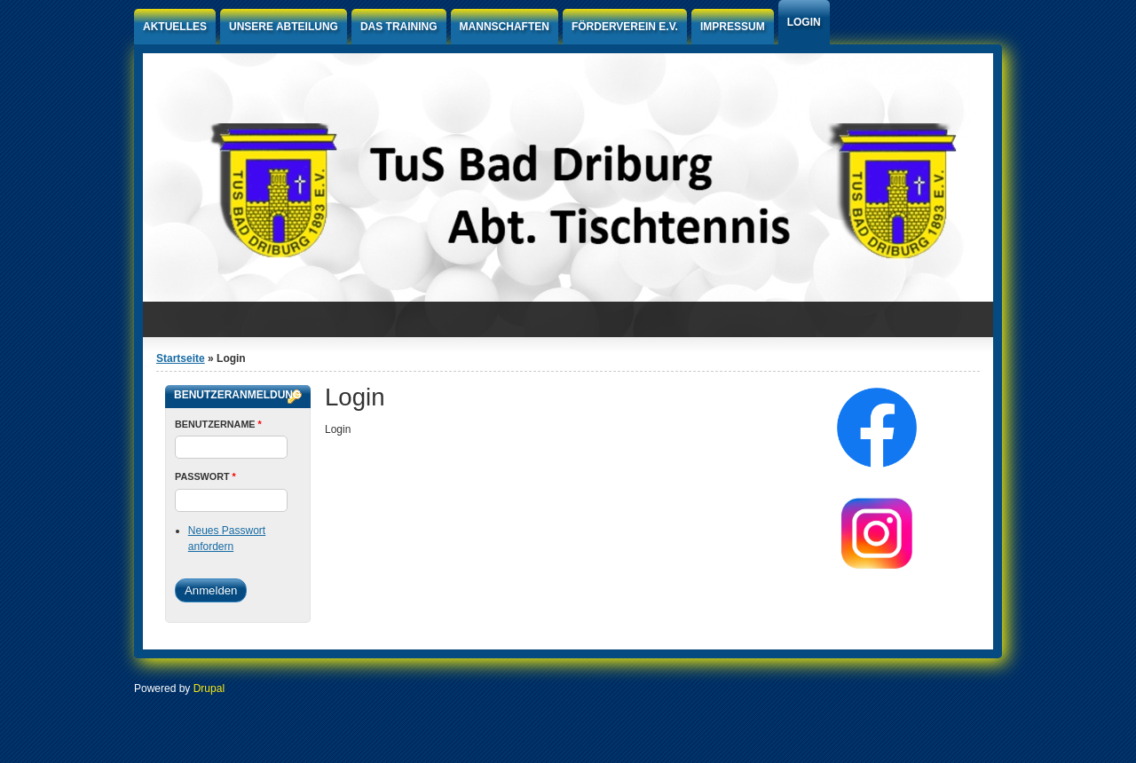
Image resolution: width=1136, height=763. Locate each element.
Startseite (180, 358)
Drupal (209, 688)
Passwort (205, 476)
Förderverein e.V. (625, 26)
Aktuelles (175, 26)
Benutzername (218, 424)
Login (804, 22)
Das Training (399, 26)
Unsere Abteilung (283, 26)
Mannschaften (504, 26)
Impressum (732, 26)
